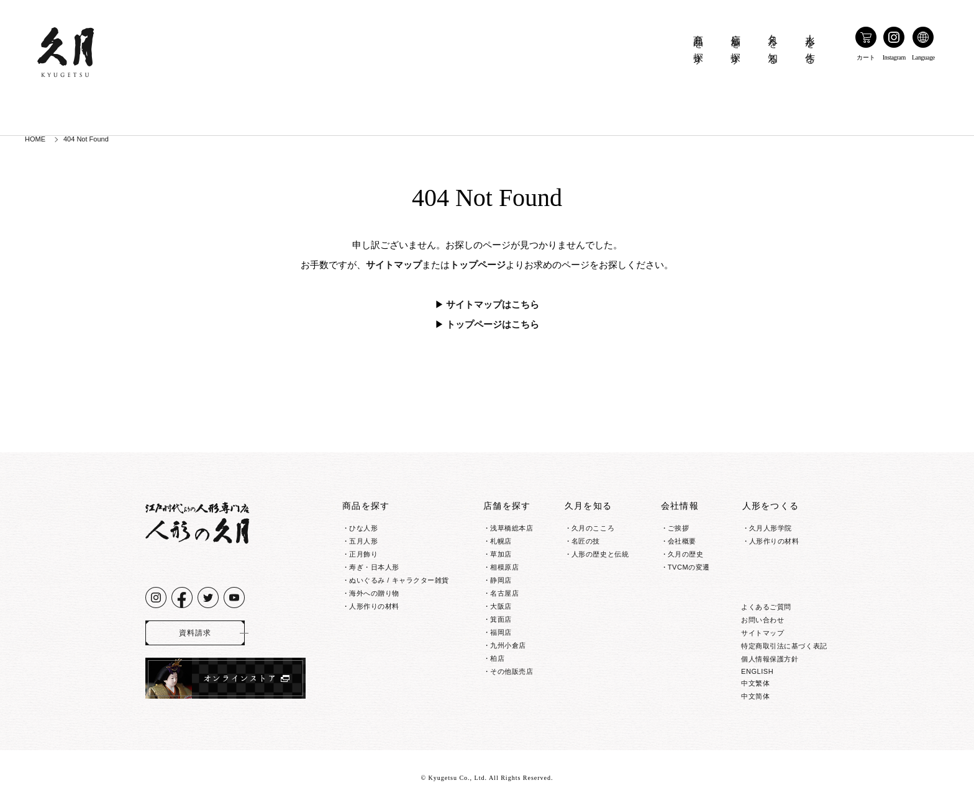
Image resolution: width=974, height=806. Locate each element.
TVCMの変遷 (689, 567)
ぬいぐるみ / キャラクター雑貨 (399, 580)
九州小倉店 (508, 645)
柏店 (497, 658)
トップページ (478, 265)
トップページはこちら (492, 324)
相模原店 (504, 567)
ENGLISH (757, 671)
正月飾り (363, 554)
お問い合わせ (762, 620)
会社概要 (682, 541)
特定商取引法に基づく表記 (784, 646)
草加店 (501, 554)
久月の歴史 (686, 554)
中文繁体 (755, 683)
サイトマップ (394, 265)
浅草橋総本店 (511, 528)
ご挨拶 (679, 528)
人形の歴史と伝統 (600, 554)
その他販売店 (511, 671)
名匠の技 (585, 541)
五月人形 (363, 541)
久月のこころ (592, 528)
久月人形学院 (770, 528)
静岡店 (501, 580)
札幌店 (501, 541)
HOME (35, 139)
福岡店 (501, 632)
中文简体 (755, 696)
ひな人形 (363, 528)
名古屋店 (504, 593)
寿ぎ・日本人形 (374, 567)
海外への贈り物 (374, 593)
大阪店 (501, 606)
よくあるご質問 (766, 607)
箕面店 (501, 619)
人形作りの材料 (374, 606)
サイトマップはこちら (492, 305)
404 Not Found (86, 139)
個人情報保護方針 (769, 659)
